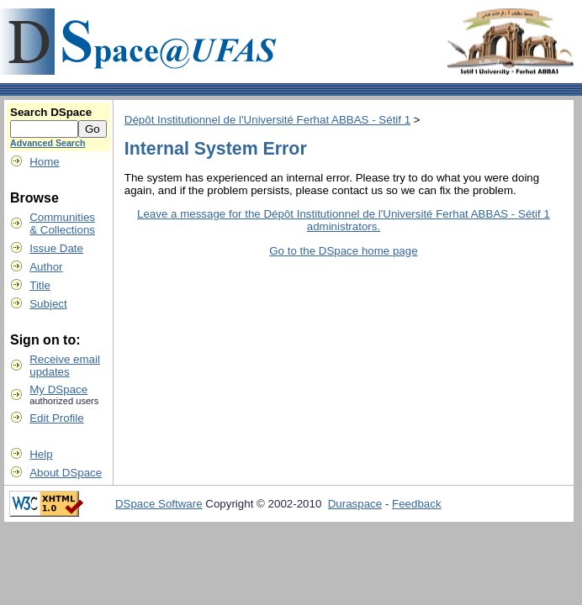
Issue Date (56, 248)
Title (39, 285)
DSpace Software (159, 503)
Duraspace (355, 503)
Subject (47, 303)
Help (40, 454)
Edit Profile (56, 418)
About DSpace (65, 472)
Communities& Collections (62, 223)
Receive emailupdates (64, 365)
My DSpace (58, 389)
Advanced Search (47, 143)
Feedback (417, 503)
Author (45, 266)
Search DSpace (51, 112)
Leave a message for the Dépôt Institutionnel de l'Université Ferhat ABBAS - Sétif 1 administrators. (343, 220)
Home (44, 161)
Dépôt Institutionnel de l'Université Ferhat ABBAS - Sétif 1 (267, 119)
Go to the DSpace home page (343, 251)
